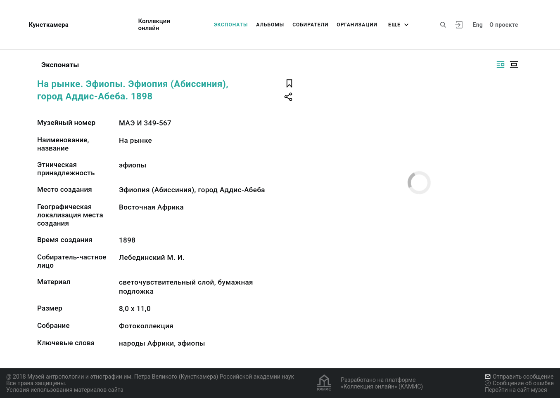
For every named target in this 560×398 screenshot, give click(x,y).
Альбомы (270, 25)
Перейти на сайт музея (516, 389)
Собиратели (310, 25)
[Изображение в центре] (513, 64)
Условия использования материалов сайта (64, 389)
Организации (357, 25)
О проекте (503, 24)
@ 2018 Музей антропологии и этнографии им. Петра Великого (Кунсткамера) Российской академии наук (150, 376)
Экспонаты (231, 25)
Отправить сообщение (519, 376)
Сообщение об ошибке (519, 383)
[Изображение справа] (500, 64)
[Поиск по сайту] (443, 24)
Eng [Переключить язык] (477, 24)
